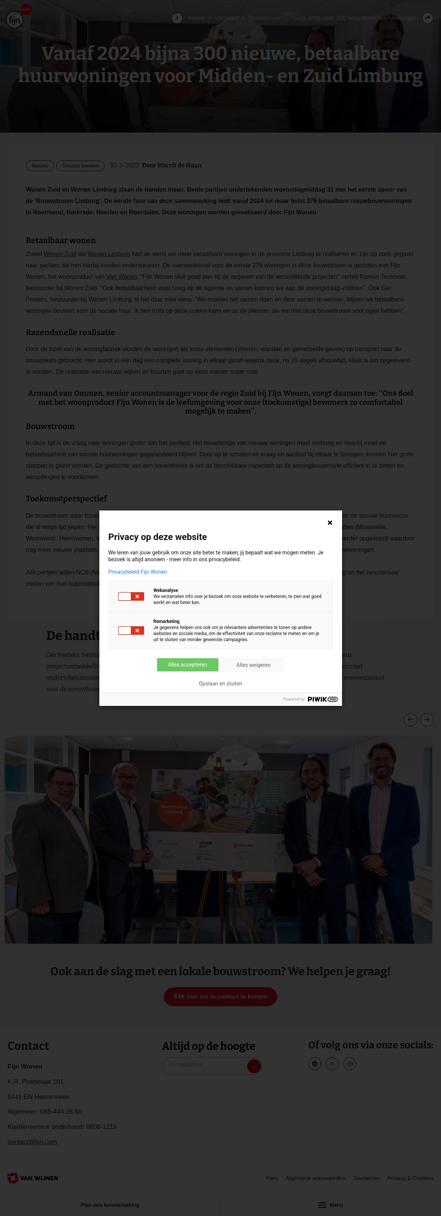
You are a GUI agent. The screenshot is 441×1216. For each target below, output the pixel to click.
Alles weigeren (253, 665)
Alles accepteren (187, 665)
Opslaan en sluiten (220, 684)
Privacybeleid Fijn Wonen (137, 572)
